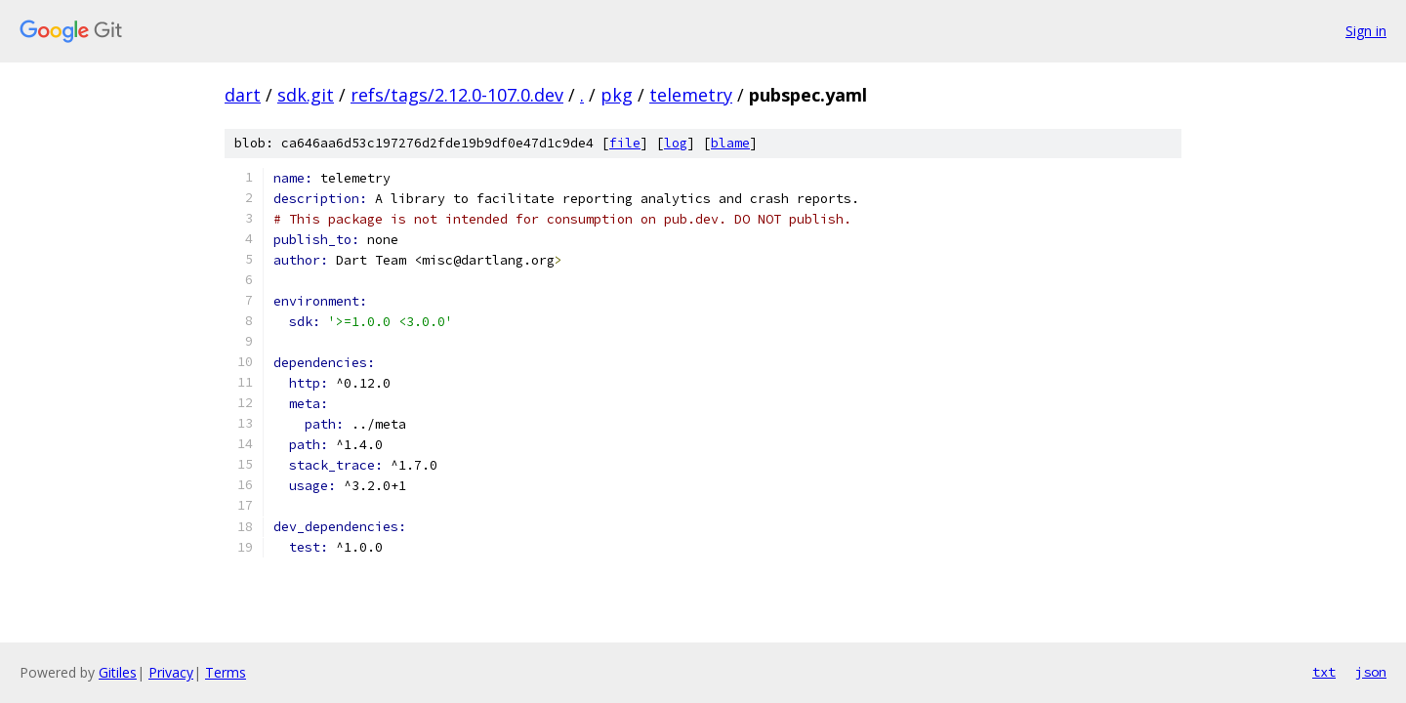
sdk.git (305, 94)
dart (243, 94)
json (1370, 672)
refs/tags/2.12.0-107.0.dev (457, 94)
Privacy (170, 672)
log (675, 143)
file (625, 143)
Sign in (1365, 30)
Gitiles (118, 672)
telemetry (690, 94)
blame (730, 143)
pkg (616, 94)
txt (1324, 672)
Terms (225, 672)
